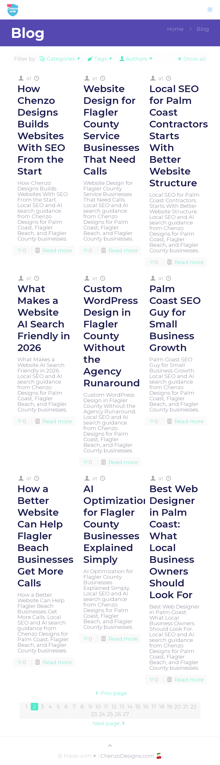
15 (137, 706)
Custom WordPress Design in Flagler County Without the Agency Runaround (111, 336)
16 (145, 706)
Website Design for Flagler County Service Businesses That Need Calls (111, 130)
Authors (136, 58)
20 (177, 706)
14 (130, 706)
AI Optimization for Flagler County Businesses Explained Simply (116, 524)
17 (153, 706)
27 (126, 714)
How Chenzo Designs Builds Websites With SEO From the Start (41, 130)
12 (114, 706)
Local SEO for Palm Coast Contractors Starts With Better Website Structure (178, 136)
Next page (110, 723)
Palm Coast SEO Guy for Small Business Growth (175, 318)
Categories (60, 58)
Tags (100, 58)
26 (118, 714)
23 (94, 714)
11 (106, 706)
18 (161, 706)
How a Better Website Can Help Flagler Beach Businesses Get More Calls (45, 536)
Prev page (110, 693)
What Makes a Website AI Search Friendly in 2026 (43, 318)
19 (169, 706)
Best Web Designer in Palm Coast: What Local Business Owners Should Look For (173, 542)
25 (110, 714)
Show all (191, 58)
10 (98, 706)
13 (121, 706)
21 (185, 706)
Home (175, 29)
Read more (57, 250)
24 (102, 714)
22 (193, 706)
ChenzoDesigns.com (127, 756)
